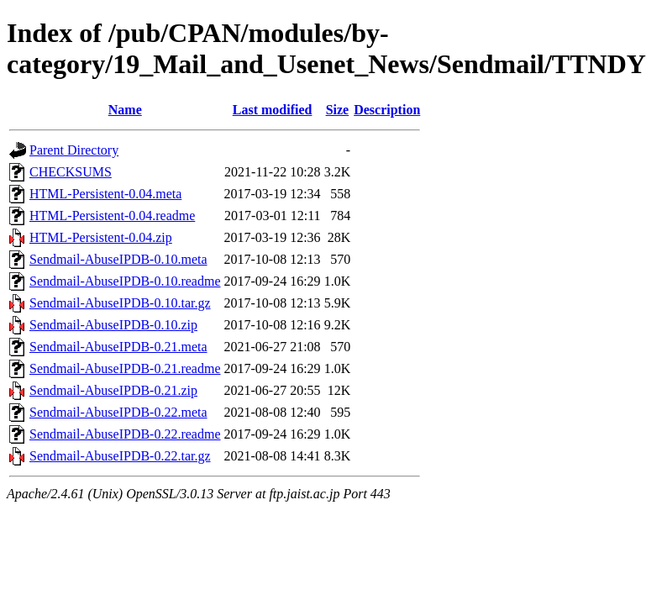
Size (337, 110)
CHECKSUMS (70, 172)
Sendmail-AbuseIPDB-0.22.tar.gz (120, 456)
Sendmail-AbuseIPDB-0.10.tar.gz (120, 303)
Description (387, 110)
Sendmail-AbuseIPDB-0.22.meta (118, 412)
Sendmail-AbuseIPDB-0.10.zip (113, 325)
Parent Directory (73, 150)
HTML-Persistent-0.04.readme (112, 215)
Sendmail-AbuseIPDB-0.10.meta (118, 259)
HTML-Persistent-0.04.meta (105, 194)
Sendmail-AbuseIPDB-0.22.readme (125, 434)
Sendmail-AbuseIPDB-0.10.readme (125, 281)
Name (125, 110)
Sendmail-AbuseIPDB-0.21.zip (113, 390)
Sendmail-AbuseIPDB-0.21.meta (118, 346)
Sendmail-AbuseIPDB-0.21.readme (125, 368)
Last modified (272, 110)
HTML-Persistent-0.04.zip (100, 237)
